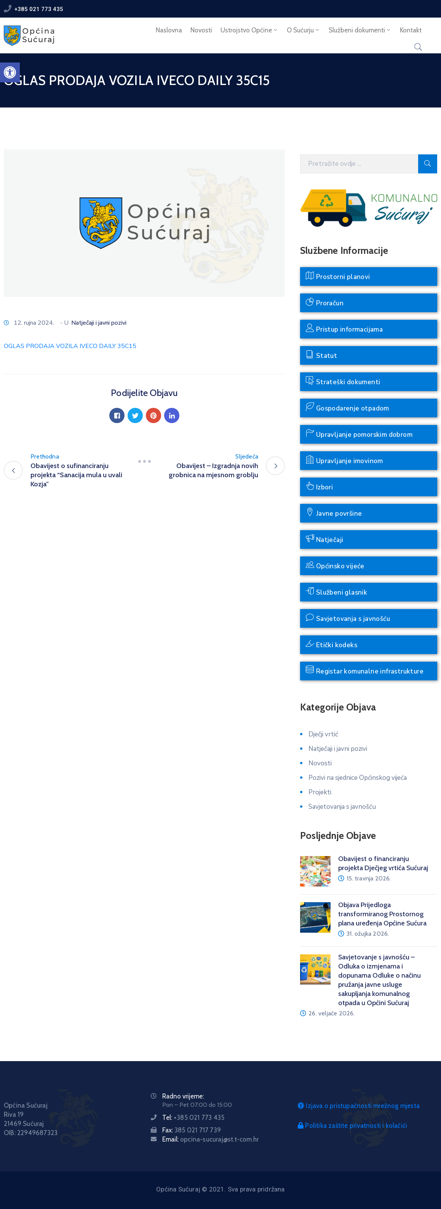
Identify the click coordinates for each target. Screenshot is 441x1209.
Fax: (191, 1130)
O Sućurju (303, 30)
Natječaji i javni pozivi (98, 323)
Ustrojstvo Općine (249, 30)
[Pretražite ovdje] (359, 163)
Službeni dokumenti (360, 30)
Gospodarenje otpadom (347, 407)
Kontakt (411, 30)
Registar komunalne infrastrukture (364, 670)
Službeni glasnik (336, 592)
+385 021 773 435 (38, 9)
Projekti (319, 792)
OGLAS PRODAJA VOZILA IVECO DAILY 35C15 (70, 346)
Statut (321, 355)
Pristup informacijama (344, 329)
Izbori (319, 486)
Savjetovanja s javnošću (348, 618)
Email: (210, 1139)
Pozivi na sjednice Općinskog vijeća (357, 777)
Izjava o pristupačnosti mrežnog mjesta (359, 1106)
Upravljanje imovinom (344, 460)
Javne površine (334, 513)
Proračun (325, 302)
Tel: (193, 1117)
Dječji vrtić (323, 734)
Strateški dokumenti (343, 381)
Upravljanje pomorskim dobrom (359, 434)
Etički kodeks (331, 644)
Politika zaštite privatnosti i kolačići (352, 1125)
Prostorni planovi (338, 276)
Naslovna (169, 30)
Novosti (201, 30)
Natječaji (324, 539)
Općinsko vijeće (335, 565)
